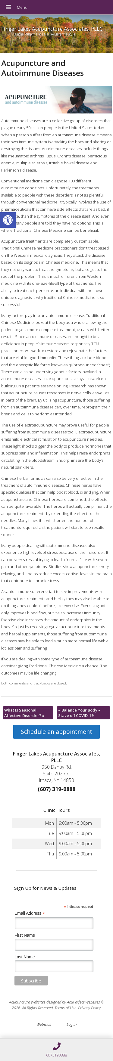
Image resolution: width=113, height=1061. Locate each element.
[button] (8, 220)
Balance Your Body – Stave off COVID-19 (79, 712)
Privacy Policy (89, 1007)
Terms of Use (65, 1007)
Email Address (29, 913)
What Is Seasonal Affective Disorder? (24, 712)
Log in (72, 1024)
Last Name (24, 956)
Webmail (43, 1024)
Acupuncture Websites (27, 1002)
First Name (24, 935)
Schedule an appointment (56, 731)
